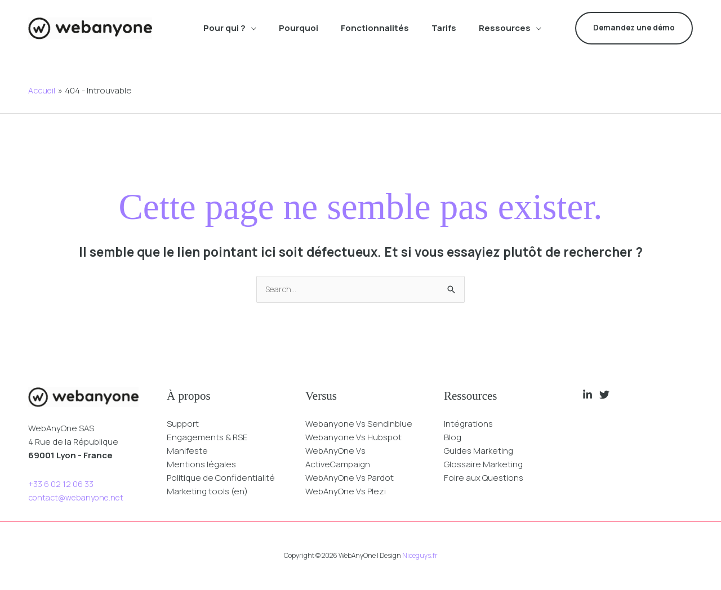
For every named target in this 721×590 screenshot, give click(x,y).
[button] (251, 28)
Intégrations (468, 424)
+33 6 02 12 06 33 (61, 484)
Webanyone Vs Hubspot (353, 438)
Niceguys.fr (420, 556)
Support (183, 424)
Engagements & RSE (207, 438)
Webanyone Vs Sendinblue (358, 424)
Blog (452, 438)
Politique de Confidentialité (221, 478)
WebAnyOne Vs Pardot (349, 478)
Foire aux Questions (483, 478)
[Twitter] (604, 395)
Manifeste (187, 451)
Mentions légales (201, 465)
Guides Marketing (478, 451)
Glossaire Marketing (483, 465)
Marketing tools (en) (207, 492)
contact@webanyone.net (80, 498)
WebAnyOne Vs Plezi (345, 492)
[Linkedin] (587, 395)
